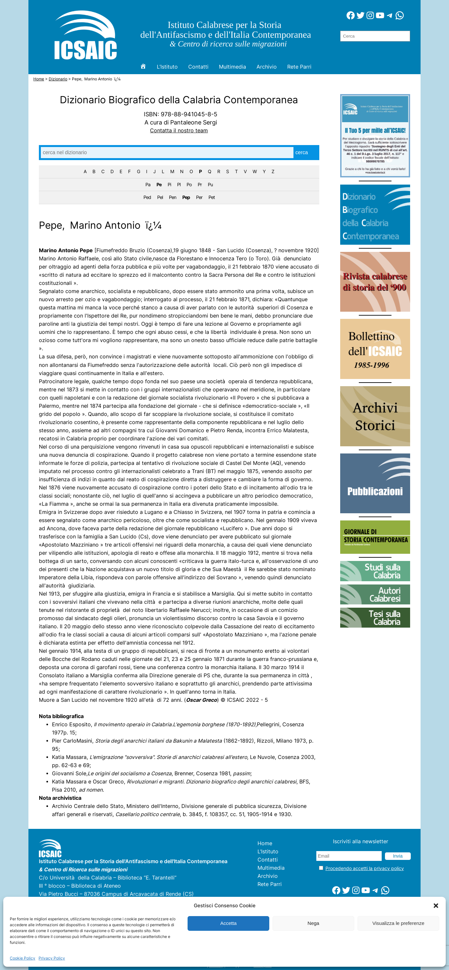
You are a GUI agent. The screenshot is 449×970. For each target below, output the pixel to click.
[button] (436, 905)
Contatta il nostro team (179, 130)
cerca (301, 152)
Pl (178, 184)
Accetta (228, 923)
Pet (211, 197)
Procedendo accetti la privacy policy (364, 868)
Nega (313, 923)
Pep (186, 197)
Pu (210, 184)
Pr (200, 184)
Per (199, 197)
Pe (159, 184)
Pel (160, 197)
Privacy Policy (52, 958)
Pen (172, 197)
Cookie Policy (22, 958)
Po (189, 184)
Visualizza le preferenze (398, 923)
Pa (147, 184)
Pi (169, 184)
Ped (147, 197)
